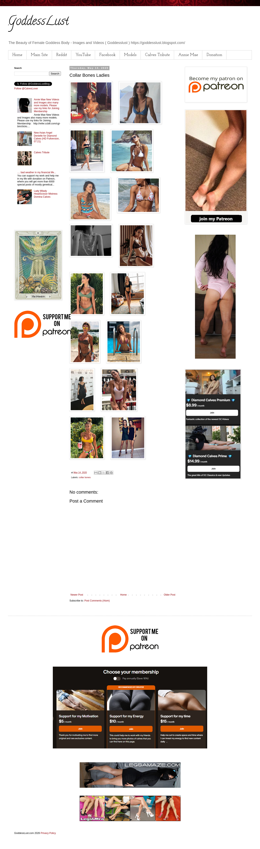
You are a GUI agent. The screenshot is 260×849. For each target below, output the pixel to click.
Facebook (107, 55)
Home (17, 55)
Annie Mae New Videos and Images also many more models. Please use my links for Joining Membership (46, 105)
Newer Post (76, 594)
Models (130, 55)
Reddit (61, 55)
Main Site (39, 55)
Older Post (169, 594)
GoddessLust (38, 22)
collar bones (85, 477)
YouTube (83, 55)
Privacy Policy (48, 833)
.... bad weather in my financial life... (36, 172)
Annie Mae (188, 55)
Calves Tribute (157, 55)
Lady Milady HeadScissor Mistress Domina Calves (45, 194)
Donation (214, 55)
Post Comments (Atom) (97, 600)
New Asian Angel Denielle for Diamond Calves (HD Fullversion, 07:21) (47, 137)
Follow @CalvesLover (26, 88)
